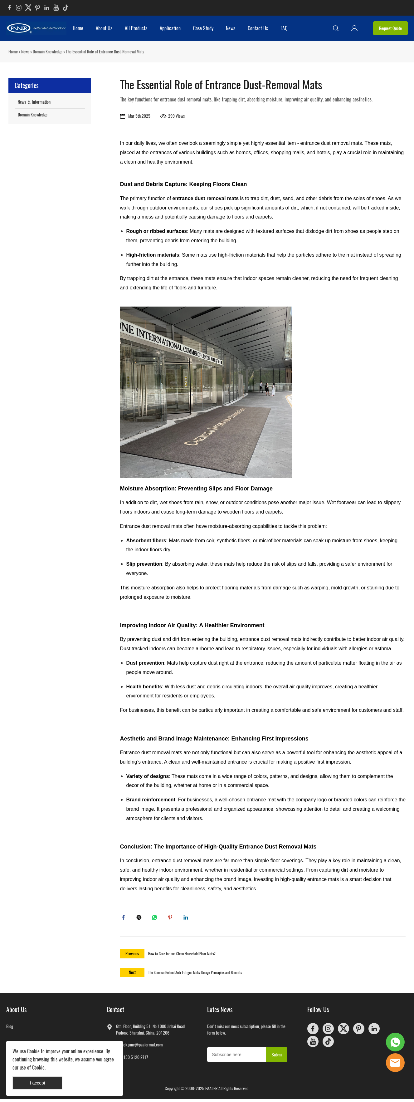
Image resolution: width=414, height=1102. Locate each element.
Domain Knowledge (47, 52)
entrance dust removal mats (206, 198)
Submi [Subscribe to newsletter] (277, 1057)
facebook (124, 918)
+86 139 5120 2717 (132, 1060)
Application (170, 28)
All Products (136, 28)
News (230, 28)
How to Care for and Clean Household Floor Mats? (182, 956)
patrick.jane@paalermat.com (139, 1047)
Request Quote (390, 28)
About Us (104, 28)
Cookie (33, 1051)
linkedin (187, 918)
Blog (9, 1029)
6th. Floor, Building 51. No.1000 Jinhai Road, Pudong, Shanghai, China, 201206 (151, 1032)
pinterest (171, 918)
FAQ (284, 28)
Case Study (203, 28)
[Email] (236, 1057)
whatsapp (156, 918)
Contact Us (258, 28)
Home (78, 28)
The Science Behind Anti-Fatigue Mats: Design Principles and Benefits (195, 975)
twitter (140, 918)
